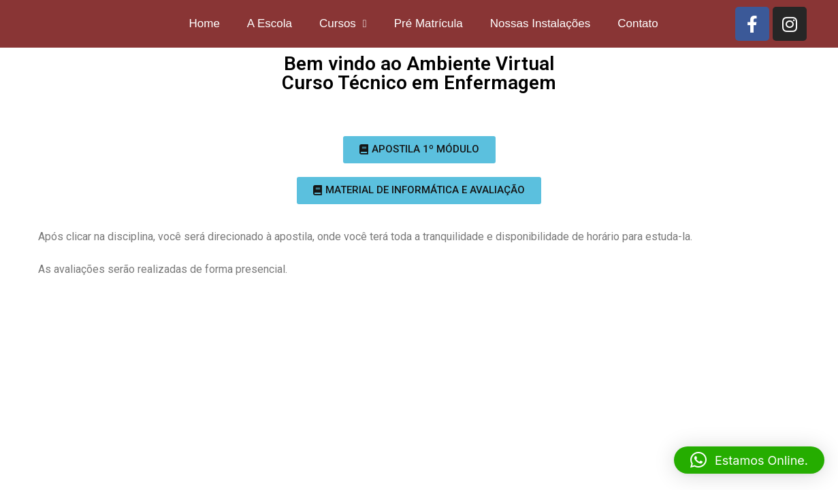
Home (204, 23)
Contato (637, 23)
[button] (419, 149)
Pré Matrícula (428, 23)
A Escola (269, 23)
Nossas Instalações (540, 23)
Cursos (343, 23)
